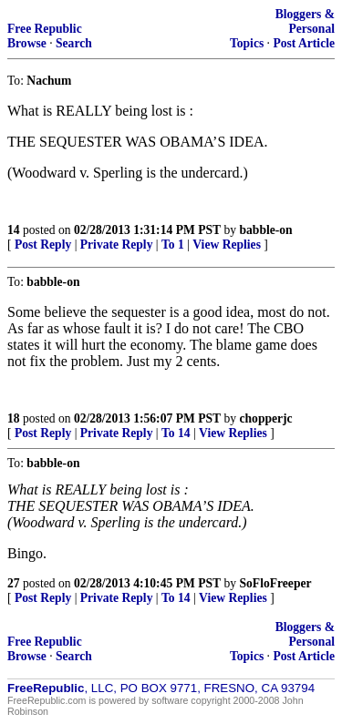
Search (74, 43)
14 (13, 230)
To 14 (176, 433)
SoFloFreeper (276, 583)
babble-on (266, 230)
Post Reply (43, 244)
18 (13, 418)
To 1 (172, 244)
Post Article (304, 43)
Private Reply (116, 244)
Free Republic (44, 29)
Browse (27, 43)
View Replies (226, 244)
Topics (247, 43)
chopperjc (266, 418)
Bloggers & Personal (305, 21)
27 (13, 583)
